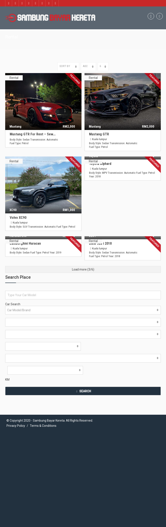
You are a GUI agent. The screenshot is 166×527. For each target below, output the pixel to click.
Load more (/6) (83, 245)
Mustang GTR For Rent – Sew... (33, 134)
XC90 (13, 210)
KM (7, 355)
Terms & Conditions (43, 401)
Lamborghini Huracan (104, 193)
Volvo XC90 (18, 218)
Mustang (15, 126)
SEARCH (83, 366)
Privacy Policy (15, 401)
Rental (14, 78)
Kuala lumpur (99, 139)
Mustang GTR (99, 134)
